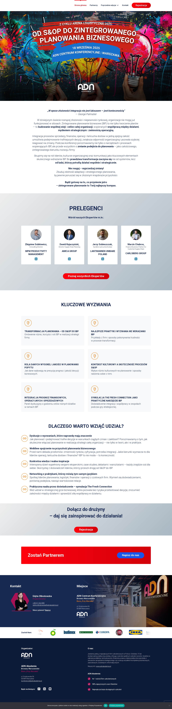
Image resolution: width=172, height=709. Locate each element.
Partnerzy (94, 5)
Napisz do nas (130, 555)
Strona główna (80, 5)
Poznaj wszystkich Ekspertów (86, 276)
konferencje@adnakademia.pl (31, 681)
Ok (106, 705)
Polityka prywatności (117, 705)
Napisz (48, 610)
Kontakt (125, 5)
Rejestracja (141, 5)
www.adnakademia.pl (103, 666)
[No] (169, 705)
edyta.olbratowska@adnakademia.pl (45, 605)
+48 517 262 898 (38, 603)
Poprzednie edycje (108, 5)
